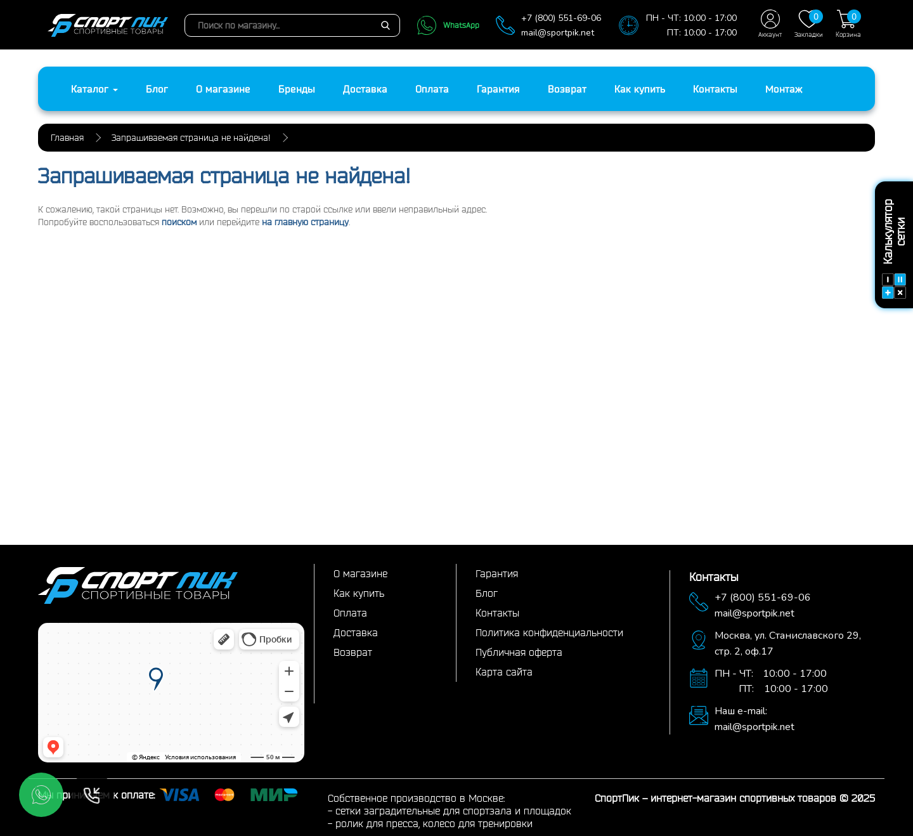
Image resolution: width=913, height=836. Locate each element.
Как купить (639, 89)
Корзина (848, 24)
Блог (157, 89)
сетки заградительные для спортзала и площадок (453, 810)
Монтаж (784, 89)
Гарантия (498, 89)
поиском (179, 222)
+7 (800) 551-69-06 (561, 18)
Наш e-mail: (741, 711)
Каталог (94, 89)
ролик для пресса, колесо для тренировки (434, 823)
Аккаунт (770, 24)
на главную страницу (305, 222)
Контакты (715, 89)
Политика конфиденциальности (549, 632)
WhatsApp (448, 25)
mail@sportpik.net (557, 33)
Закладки (808, 24)
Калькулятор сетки (894, 249)
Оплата (432, 89)
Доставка (365, 89)
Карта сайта (504, 671)
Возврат (567, 89)
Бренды (296, 89)
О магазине (223, 89)
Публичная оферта (519, 652)
